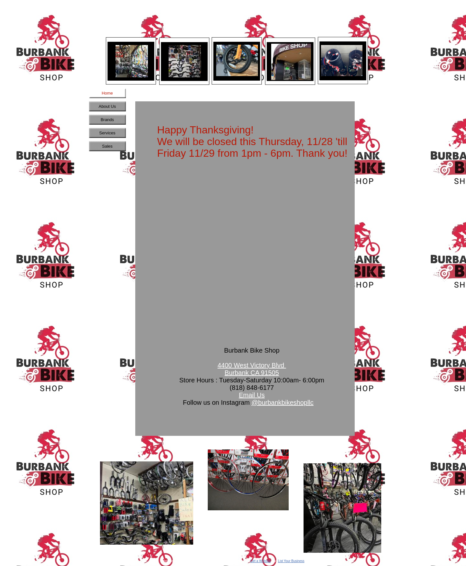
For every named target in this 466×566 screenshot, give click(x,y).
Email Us (252, 395)
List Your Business (291, 561)
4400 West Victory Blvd (251, 365)
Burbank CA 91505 (252, 372)
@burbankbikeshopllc (282, 402)
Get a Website (260, 561)
